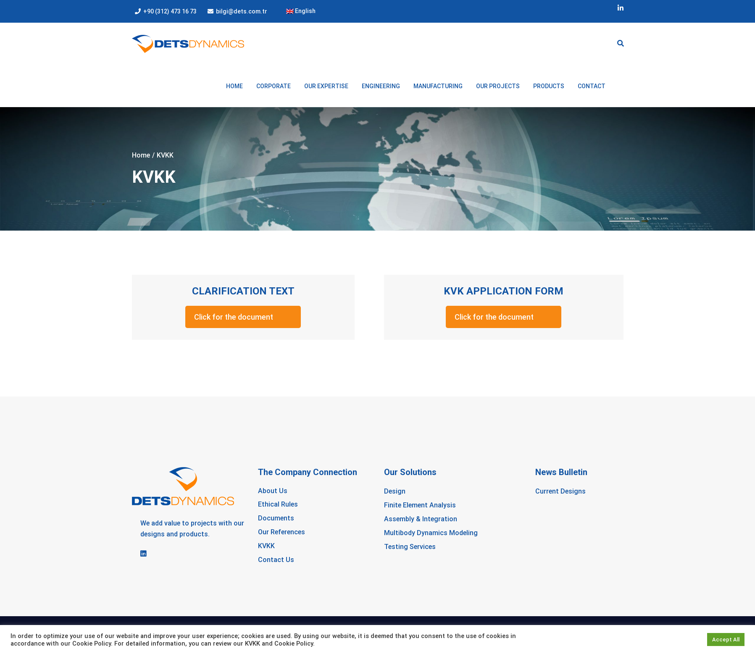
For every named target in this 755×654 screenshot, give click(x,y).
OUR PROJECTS (498, 86)
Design (394, 491)
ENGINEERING (381, 86)
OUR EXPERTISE (326, 86)
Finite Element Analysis (420, 505)
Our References (281, 532)
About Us (272, 491)
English (301, 11)
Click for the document (233, 317)
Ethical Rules (278, 504)
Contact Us (276, 560)
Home (234, 86)
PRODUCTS (548, 86)
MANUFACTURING (438, 86)
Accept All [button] (725, 639)
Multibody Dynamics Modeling (431, 533)
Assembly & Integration (420, 519)
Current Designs (560, 491)
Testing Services (410, 547)
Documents (276, 518)
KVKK (266, 546)
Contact (591, 86)
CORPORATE (273, 86)
